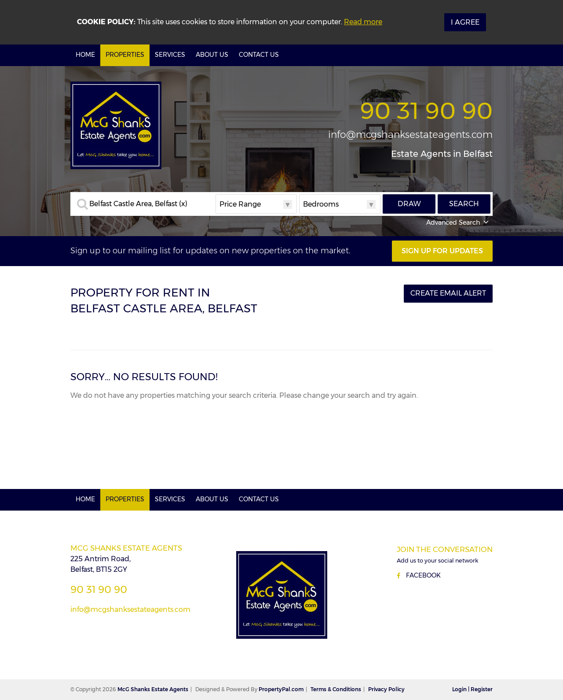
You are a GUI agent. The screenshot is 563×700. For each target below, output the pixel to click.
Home (85, 55)
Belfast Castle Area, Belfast (138, 203)
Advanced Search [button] (458, 222)
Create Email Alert (448, 293)
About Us (212, 55)
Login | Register (472, 689)
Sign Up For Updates (442, 251)
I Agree (465, 22)
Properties (125, 55)
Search (464, 204)
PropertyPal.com (281, 689)
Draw (409, 204)
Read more (363, 22)
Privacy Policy (386, 689)
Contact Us (259, 55)
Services (170, 55)
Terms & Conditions (336, 689)
